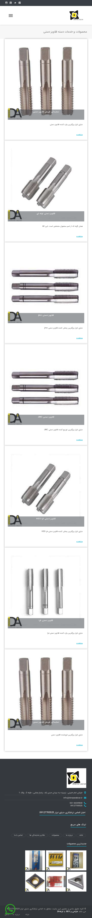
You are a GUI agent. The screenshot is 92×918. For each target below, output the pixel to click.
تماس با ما (18, 835)
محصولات (55, 835)
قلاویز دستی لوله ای (46, 213)
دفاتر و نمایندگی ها (37, 835)
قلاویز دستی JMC (46, 417)
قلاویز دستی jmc (46, 315)
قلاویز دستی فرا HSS (46, 518)
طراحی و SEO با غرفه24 (67, 911)
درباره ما (69, 835)
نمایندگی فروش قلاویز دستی (46, 111)
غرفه (27, 914)
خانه (81, 835)
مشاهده (79, 134)
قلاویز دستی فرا (46, 620)
